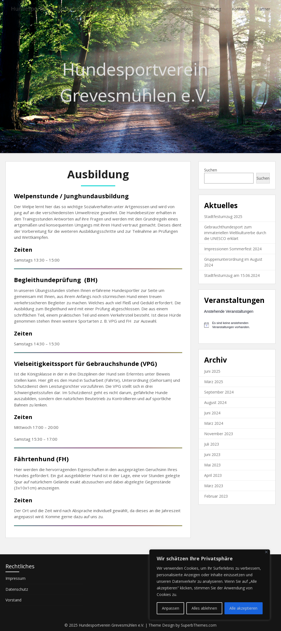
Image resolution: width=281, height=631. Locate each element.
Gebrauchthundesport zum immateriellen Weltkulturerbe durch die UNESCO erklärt (235, 232)
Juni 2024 (212, 412)
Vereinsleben (179, 9)
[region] (209, 584)
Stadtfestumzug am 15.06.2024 (232, 275)
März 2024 (213, 423)
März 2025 (213, 381)
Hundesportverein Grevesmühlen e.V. (60, 9)
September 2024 (219, 392)
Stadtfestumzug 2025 (223, 216)
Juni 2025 (212, 371)
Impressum (15, 578)
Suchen (210, 170)
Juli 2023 (211, 444)
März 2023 (213, 485)
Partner (263, 9)
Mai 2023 (212, 464)
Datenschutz (16, 589)
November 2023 (218, 433)
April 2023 (213, 475)
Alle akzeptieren (243, 608)
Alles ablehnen (204, 608)
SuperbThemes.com (199, 625)
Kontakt (239, 9)
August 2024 (215, 402)
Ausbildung (211, 9)
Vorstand (149, 9)
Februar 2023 (216, 496)
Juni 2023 (212, 454)
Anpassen (170, 608)
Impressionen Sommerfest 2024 (233, 248)
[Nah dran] (266, 552)
